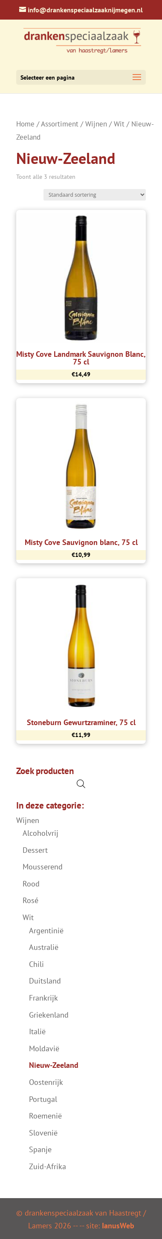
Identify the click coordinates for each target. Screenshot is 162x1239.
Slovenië (43, 1133)
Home (25, 124)
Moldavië (44, 1048)
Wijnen (96, 124)
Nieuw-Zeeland (53, 1065)
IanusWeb (118, 1225)
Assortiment (59, 124)
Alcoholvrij (40, 833)
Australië (43, 947)
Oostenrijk (46, 1082)
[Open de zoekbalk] (81, 784)
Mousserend (43, 867)
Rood (31, 884)
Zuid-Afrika (47, 1166)
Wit (119, 124)
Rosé (30, 900)
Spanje (40, 1149)
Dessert (35, 850)
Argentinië (46, 930)
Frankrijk (43, 998)
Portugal (43, 1099)
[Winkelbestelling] (94, 195)
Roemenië (45, 1116)
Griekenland (49, 1015)
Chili (36, 964)
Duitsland (45, 981)
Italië (37, 1031)
